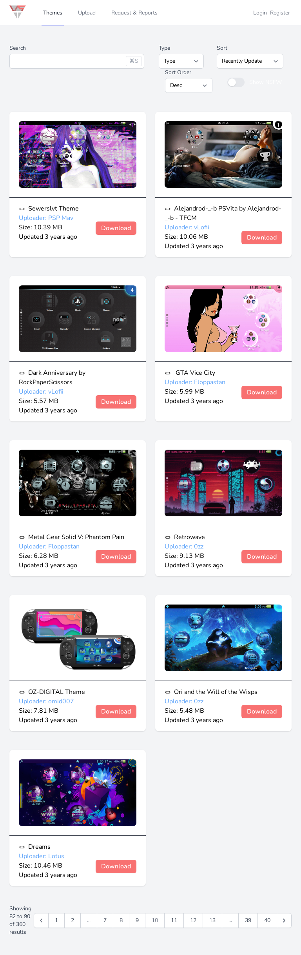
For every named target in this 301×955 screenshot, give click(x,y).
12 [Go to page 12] (193, 920)
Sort (222, 48)
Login (260, 12)
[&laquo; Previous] (41, 920)
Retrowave (189, 537)
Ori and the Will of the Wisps (215, 692)
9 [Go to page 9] (137, 920)
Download (116, 228)
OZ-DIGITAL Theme (56, 692)
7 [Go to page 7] (105, 920)
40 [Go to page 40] (267, 920)
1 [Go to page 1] (56, 920)
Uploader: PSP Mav (46, 218)
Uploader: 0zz (184, 546)
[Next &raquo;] (284, 920)
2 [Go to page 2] (72, 920)
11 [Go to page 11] (174, 920)
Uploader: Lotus (41, 856)
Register (280, 12)
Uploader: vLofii (187, 227)
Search (17, 48)
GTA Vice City (194, 373)
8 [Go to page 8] (121, 920)
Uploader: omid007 (46, 701)
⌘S (133, 61)
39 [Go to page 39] (248, 920)
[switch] (236, 82)
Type (164, 48)
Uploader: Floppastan (195, 382)
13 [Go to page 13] (212, 920)
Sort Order (178, 72)
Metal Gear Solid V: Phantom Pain (76, 537)
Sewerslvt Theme (53, 208)
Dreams (39, 846)
